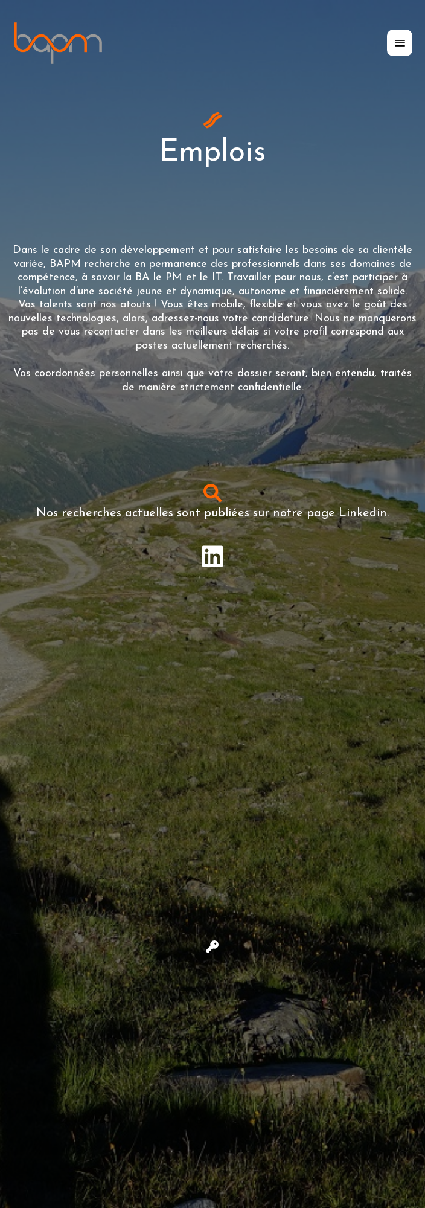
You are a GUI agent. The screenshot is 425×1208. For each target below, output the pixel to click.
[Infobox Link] (212, 557)
